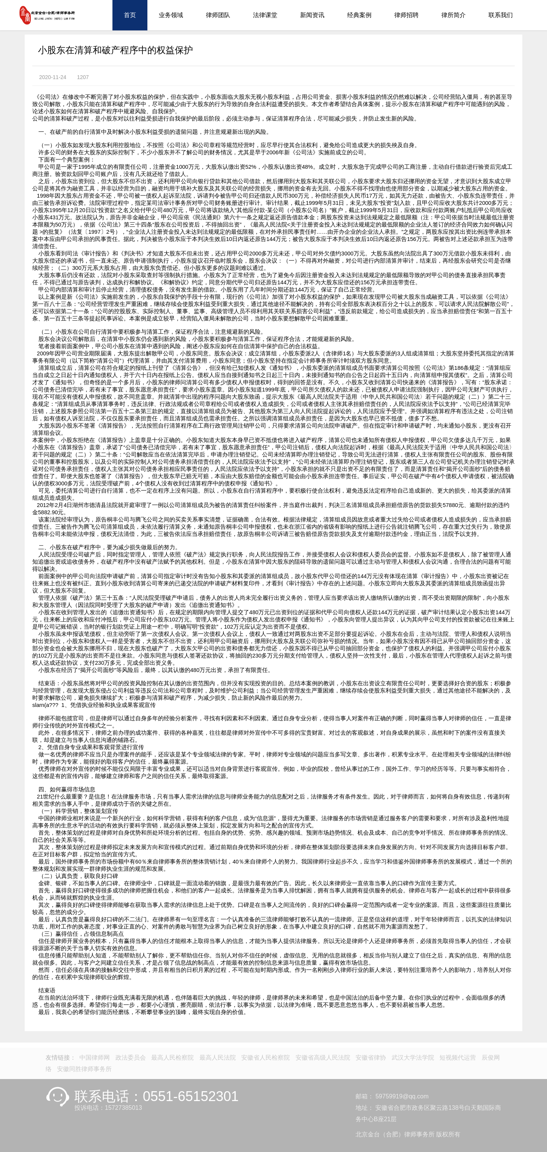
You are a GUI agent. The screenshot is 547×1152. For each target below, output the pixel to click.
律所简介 (453, 15)
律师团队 (218, 15)
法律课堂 (265, 15)
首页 (130, 15)
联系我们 (501, 15)
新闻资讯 (312, 15)
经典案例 (359, 15)
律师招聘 (406, 15)
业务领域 (171, 15)
